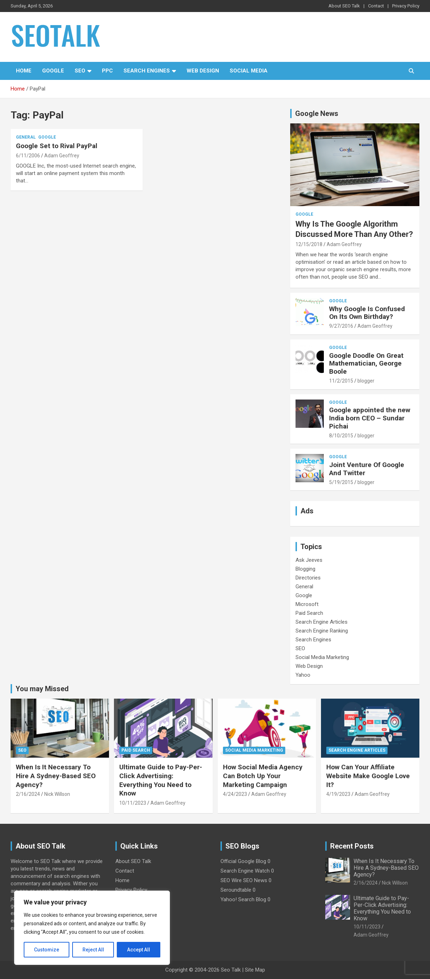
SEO (80, 71)
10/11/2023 (132, 803)
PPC (107, 71)
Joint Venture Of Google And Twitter (366, 469)
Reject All (93, 949)
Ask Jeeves (309, 560)
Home (23, 71)
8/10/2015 (341, 435)
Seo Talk (231, 970)
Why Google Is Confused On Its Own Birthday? (367, 313)
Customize (46, 949)
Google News (316, 113)
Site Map (255, 970)
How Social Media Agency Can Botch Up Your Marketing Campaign (263, 775)
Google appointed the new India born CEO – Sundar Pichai (369, 418)
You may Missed (42, 688)
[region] (92, 928)
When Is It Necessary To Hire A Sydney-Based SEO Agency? (56, 775)
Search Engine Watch (245, 871)
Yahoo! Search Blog (243, 899)
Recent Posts (352, 846)
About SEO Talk (344, 5)
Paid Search (309, 613)
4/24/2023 (235, 794)
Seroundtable (235, 890)
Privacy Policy (405, 5)
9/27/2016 (341, 326)
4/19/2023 (338, 794)
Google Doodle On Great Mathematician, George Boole (366, 363)
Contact (376, 5)
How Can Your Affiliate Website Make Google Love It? (368, 775)
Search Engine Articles (322, 622)
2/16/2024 (28, 794)
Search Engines (147, 71)
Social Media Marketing (322, 657)
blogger (365, 381)
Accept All (138, 949)
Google (53, 71)
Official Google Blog (243, 861)
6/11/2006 (28, 155)
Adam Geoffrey (61, 155)
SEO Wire (231, 880)
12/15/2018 (309, 244)
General (26, 137)
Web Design (203, 71)
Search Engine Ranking (322, 631)
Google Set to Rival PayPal (56, 146)
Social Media (249, 71)
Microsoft (307, 604)
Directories (308, 578)
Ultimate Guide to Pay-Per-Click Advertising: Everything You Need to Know (160, 780)
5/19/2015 (341, 482)
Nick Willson (57, 794)
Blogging (305, 569)
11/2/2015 (341, 381)
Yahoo (303, 675)
